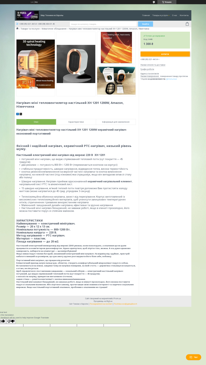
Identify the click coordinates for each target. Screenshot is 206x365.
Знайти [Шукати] (145, 24)
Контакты (184, 15)
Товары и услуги (160, 15)
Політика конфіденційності (125, 304)
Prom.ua (117, 298)
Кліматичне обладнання (54, 28)
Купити (165, 54)
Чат (194, 357)
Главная (146, 15)
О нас (174, 15)
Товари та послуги (29, 28)
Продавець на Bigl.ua (103, 301)
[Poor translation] (11, 321)
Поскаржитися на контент (101, 304)
